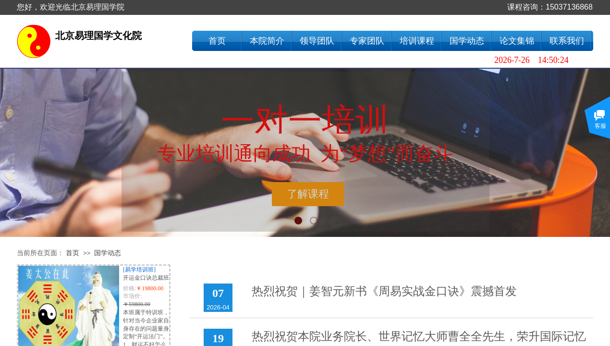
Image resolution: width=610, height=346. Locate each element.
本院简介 (267, 41)
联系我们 (566, 41)
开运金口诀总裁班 (146, 277)
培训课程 (417, 41)
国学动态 (467, 41)
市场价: (132, 296)
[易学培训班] (139, 269)
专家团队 (367, 41)
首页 (217, 41)
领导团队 (317, 41)
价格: (129, 288)
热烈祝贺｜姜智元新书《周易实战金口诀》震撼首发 (384, 291)
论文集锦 (517, 41)
